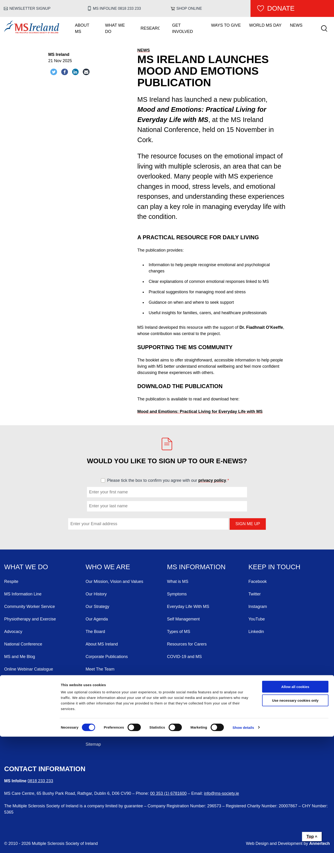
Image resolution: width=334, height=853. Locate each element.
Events (10, 719)
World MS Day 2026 (23, 731)
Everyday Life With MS (188, 606)
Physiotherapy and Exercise (30, 619)
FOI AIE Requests (102, 706)
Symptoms (177, 594)
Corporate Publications (107, 656)
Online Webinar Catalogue (28, 669)
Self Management (183, 619)
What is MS (177, 581)
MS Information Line (23, 594)
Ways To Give (226, 25)
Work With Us (17, 694)
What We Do (115, 28)
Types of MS (178, 631)
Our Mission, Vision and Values (114, 581)
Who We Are (108, 567)
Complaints (96, 694)
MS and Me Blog (19, 656)
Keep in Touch (274, 567)
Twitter (254, 594)
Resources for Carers (187, 644)
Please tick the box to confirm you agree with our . (170, 480)
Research (150, 28)
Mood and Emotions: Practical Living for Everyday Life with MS (200, 411)
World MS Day (265, 25)
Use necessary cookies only (295, 817)
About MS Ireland (102, 644)
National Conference (23, 644)
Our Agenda (97, 619)
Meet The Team (100, 669)
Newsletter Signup (30, 8)
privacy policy (212, 480)
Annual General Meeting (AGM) (115, 681)
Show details (243, 844)
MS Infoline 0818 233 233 (117, 8)
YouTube (256, 619)
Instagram (257, 606)
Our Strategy (97, 606)
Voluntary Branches (22, 681)
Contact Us (14, 706)
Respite (11, 581)
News (296, 25)
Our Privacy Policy (103, 731)
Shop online (189, 8)
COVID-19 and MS (184, 656)
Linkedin (256, 631)
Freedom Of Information (108, 719)
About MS (82, 28)
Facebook (257, 581)
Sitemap (93, 744)
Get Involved (182, 28)
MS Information (196, 567)
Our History (96, 594)
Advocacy (13, 631)
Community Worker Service (29, 606)
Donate (281, 8)
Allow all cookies (295, 803)
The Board (95, 631)
